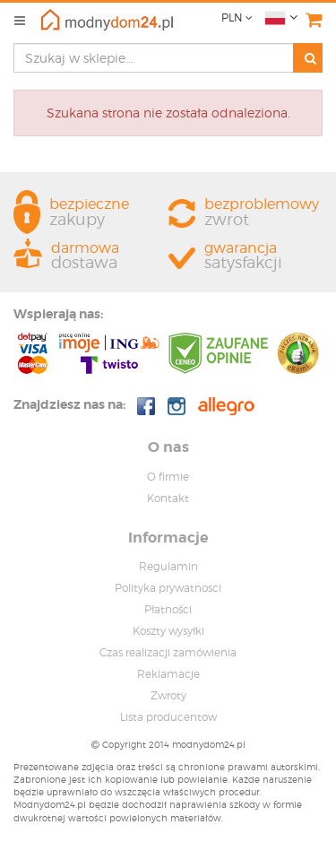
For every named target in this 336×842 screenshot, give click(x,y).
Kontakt (168, 498)
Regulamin (168, 566)
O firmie (168, 476)
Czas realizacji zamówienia (168, 652)
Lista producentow (168, 717)
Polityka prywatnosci (168, 588)
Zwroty (168, 695)
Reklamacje (168, 674)
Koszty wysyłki (168, 631)
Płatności (168, 609)
